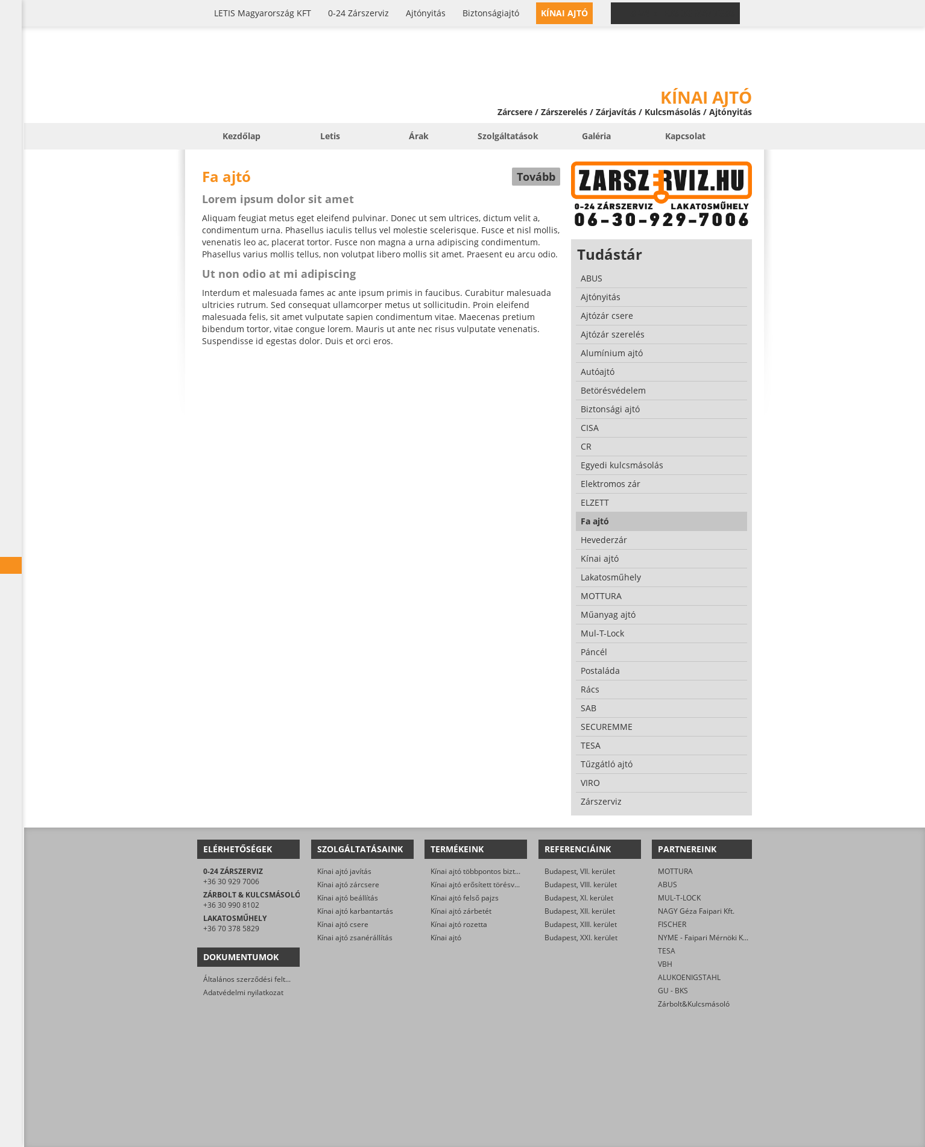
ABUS (667, 884)
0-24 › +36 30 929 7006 (682, 13)
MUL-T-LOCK (679, 898)
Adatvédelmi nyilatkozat (243, 992)
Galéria (596, 136)
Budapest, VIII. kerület (581, 884)
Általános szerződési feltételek (254, 979)
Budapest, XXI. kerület (581, 937)
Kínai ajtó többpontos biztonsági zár (490, 871)
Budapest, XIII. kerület (581, 924)
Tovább (536, 176)
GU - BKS (673, 990)
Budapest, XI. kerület (579, 898)
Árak (419, 136)
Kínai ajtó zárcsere (348, 884)
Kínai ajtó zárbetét (461, 911)
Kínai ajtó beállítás (347, 898)
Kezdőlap (241, 136)
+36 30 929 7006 (231, 881)
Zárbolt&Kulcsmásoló (694, 1004)
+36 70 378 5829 (231, 928)
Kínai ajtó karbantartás (355, 911)
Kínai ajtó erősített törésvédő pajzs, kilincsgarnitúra (516, 884)
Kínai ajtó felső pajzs (465, 898)
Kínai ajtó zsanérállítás (355, 937)
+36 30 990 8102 (231, 905)
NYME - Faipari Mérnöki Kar (704, 937)
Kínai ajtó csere (342, 924)
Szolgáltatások (508, 136)
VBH (665, 964)
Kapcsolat (685, 136)
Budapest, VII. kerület (580, 871)
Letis (330, 136)
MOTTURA (675, 871)
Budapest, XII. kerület (580, 911)
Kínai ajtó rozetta (459, 924)
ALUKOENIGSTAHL (689, 977)
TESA (666, 951)
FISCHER (672, 924)
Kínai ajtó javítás (344, 871)
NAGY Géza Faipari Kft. (696, 911)
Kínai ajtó (446, 937)
